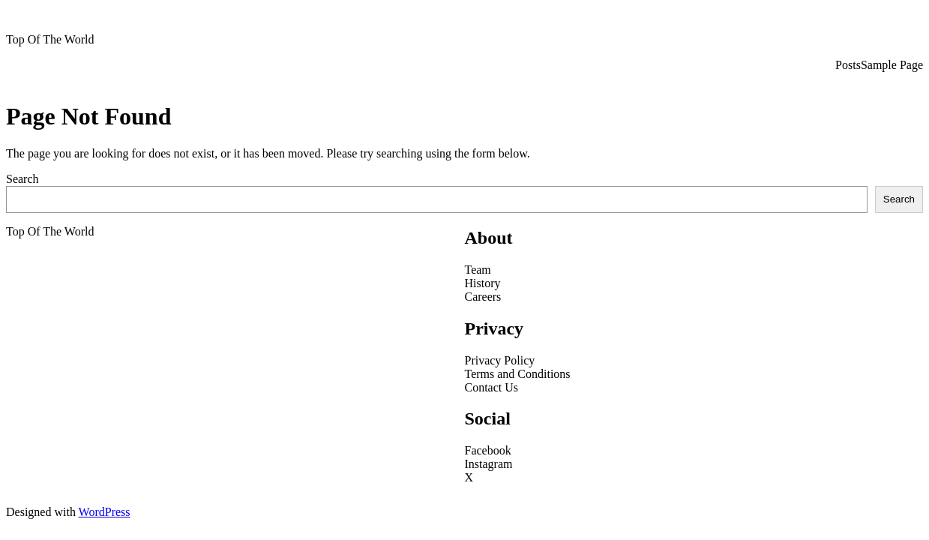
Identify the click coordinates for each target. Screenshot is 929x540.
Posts (848, 64)
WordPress (104, 512)
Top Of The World (50, 39)
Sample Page (892, 64)
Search (22, 178)
